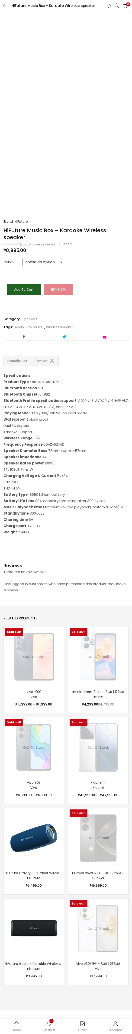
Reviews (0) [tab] (45, 360)
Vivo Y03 (34, 782)
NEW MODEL (35, 327)
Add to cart (24, 289)
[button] (125, 6)
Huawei (98, 878)
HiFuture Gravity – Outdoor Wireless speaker (34, 873)
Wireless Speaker (59, 327)
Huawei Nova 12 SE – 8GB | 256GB (98, 873)
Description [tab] (17, 360)
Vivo (33, 697)
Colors (8, 262)
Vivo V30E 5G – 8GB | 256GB (98, 964)
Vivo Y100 (33, 692)
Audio (19, 327)
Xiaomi (98, 787)
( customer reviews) (37, 244)
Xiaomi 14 (98, 782)
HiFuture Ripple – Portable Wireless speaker (34, 964)
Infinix (98, 697)
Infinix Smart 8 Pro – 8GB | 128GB (98, 692)
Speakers (30, 319)
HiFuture (21, 221)
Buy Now (58, 289)
